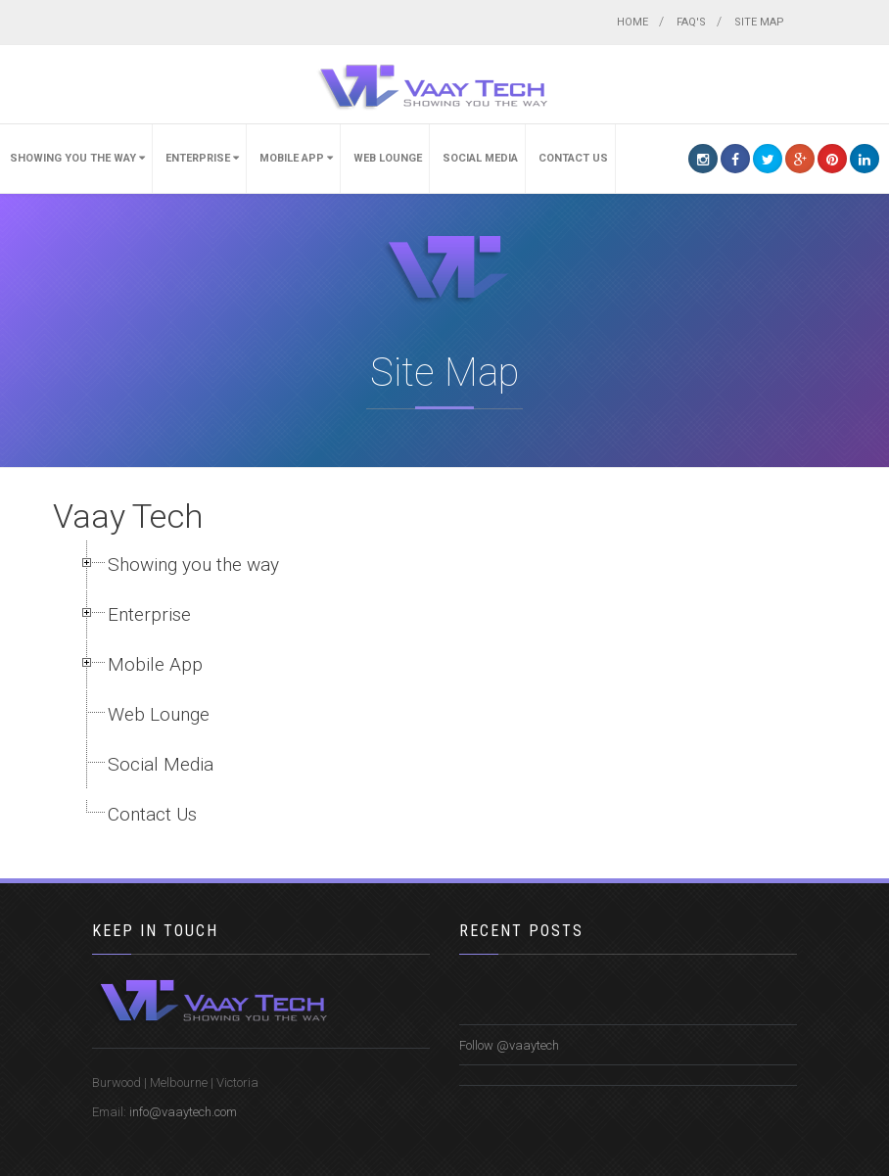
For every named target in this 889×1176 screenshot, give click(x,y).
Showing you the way (77, 158)
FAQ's (691, 22)
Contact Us (573, 158)
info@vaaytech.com (183, 1112)
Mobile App (296, 158)
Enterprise (202, 158)
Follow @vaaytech (509, 1045)
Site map (759, 22)
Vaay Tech (128, 516)
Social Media (480, 158)
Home (632, 22)
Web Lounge (387, 158)
